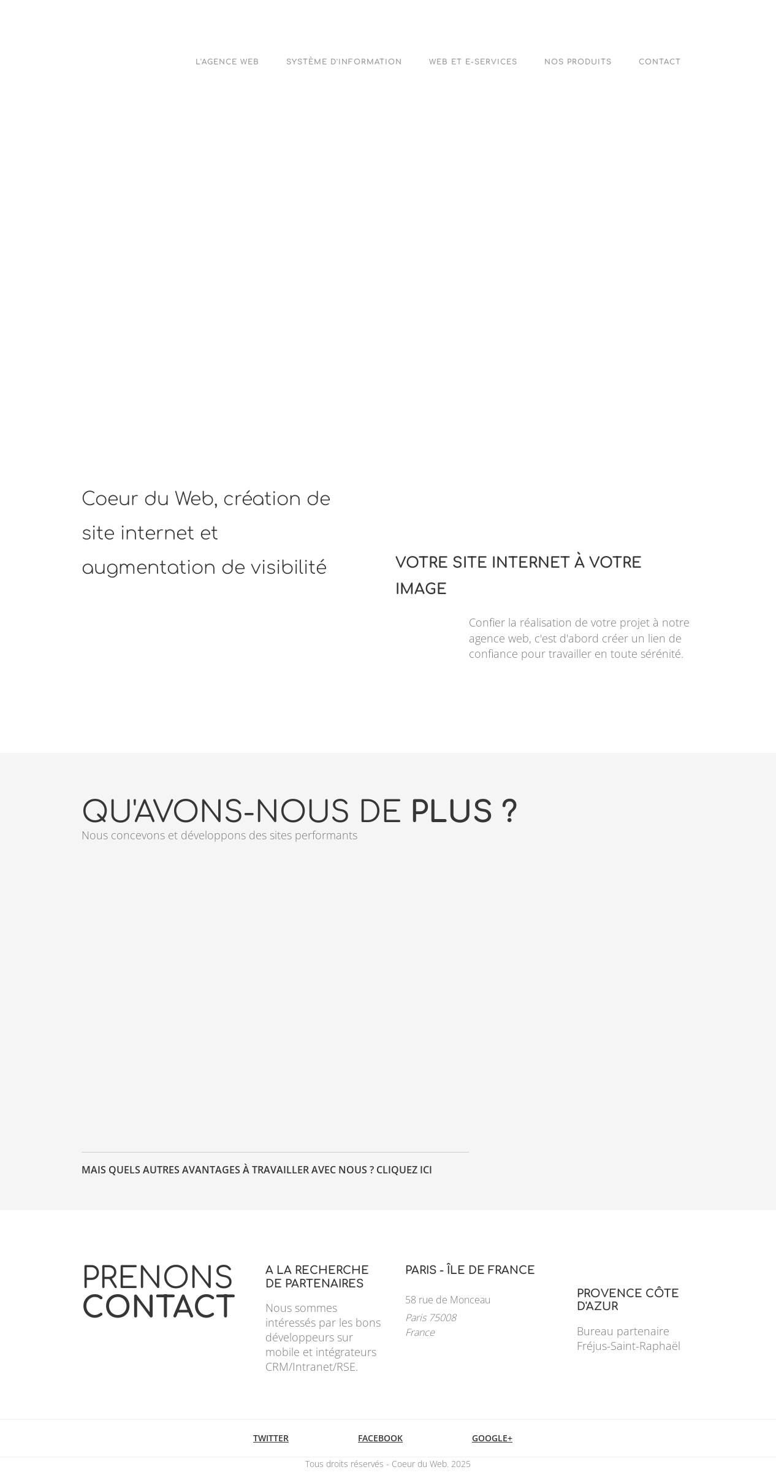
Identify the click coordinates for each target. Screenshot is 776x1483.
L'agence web (227, 62)
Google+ (492, 1438)
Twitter (271, 1438)
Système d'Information (344, 62)
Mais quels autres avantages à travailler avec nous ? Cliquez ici (257, 1169)
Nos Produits (578, 62)
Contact (660, 62)
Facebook (380, 1438)
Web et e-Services (473, 62)
